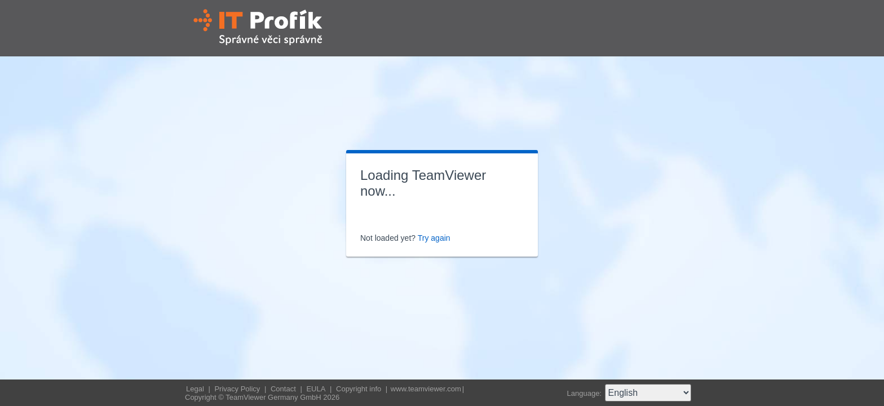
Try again (434, 237)
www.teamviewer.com (426, 389)
